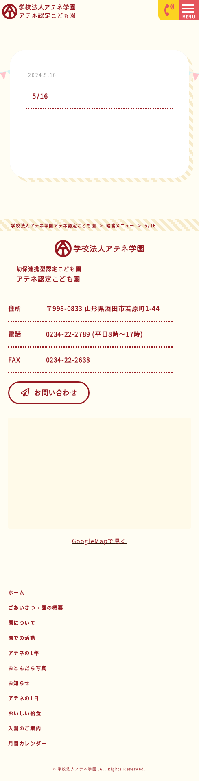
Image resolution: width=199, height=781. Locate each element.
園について (22, 623)
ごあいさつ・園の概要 (35, 608)
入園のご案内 (25, 728)
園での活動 (22, 638)
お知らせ (19, 683)
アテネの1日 (23, 698)
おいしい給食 (25, 713)
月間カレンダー (27, 743)
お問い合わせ (48, 392)
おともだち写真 (27, 668)
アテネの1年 (23, 653)
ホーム (16, 592)
